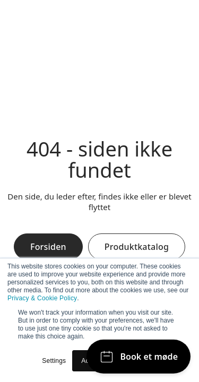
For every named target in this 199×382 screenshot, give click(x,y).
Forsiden (48, 247)
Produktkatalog (137, 247)
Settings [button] (54, 360)
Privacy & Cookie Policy (42, 298)
